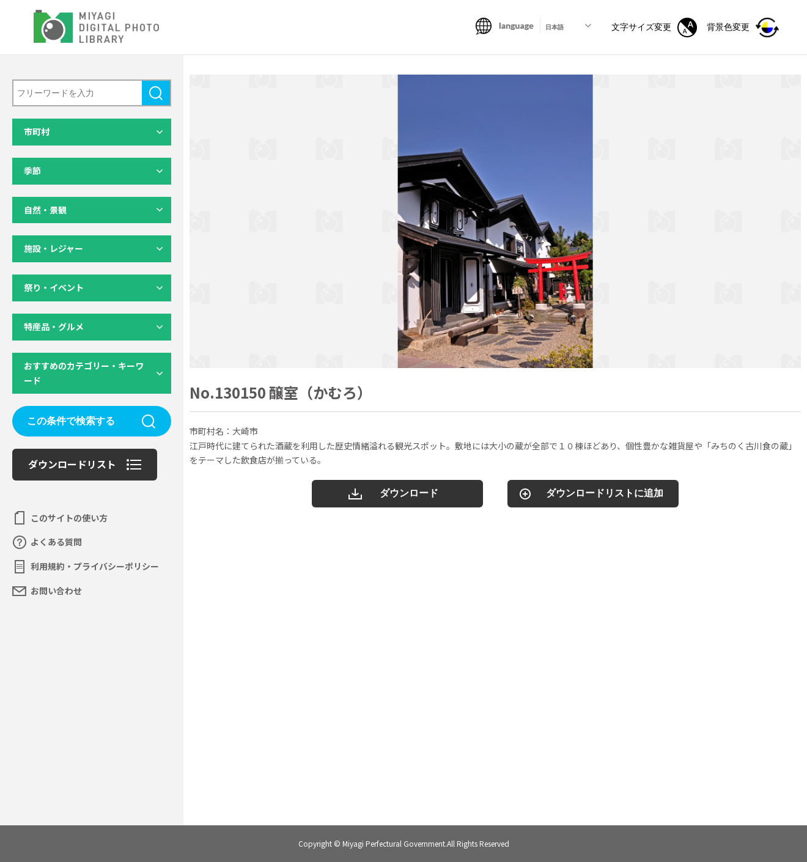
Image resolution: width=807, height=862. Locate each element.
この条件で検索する (71, 421)
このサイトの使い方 (69, 518)
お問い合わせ (56, 590)
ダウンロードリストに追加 (604, 493)
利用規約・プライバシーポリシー (95, 566)
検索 (156, 93)
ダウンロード (409, 493)
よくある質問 (56, 542)
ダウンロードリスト (72, 464)
